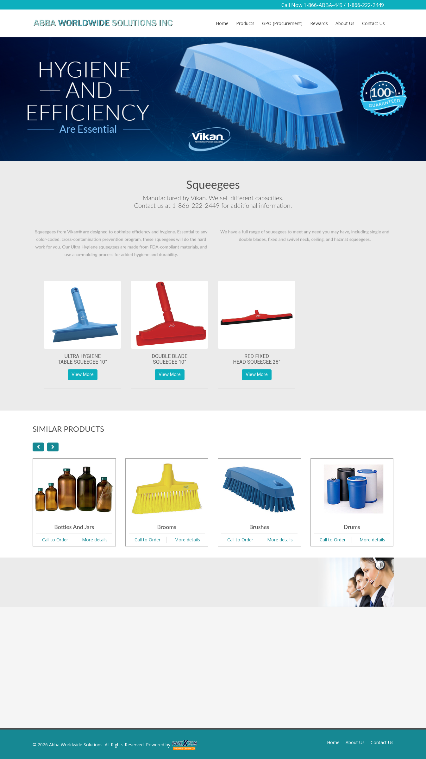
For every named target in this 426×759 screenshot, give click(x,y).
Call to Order (55, 540)
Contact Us (373, 23)
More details (95, 540)
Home (222, 23)
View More (83, 374)
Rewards (319, 23)
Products (245, 23)
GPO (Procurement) (282, 23)
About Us (344, 23)
